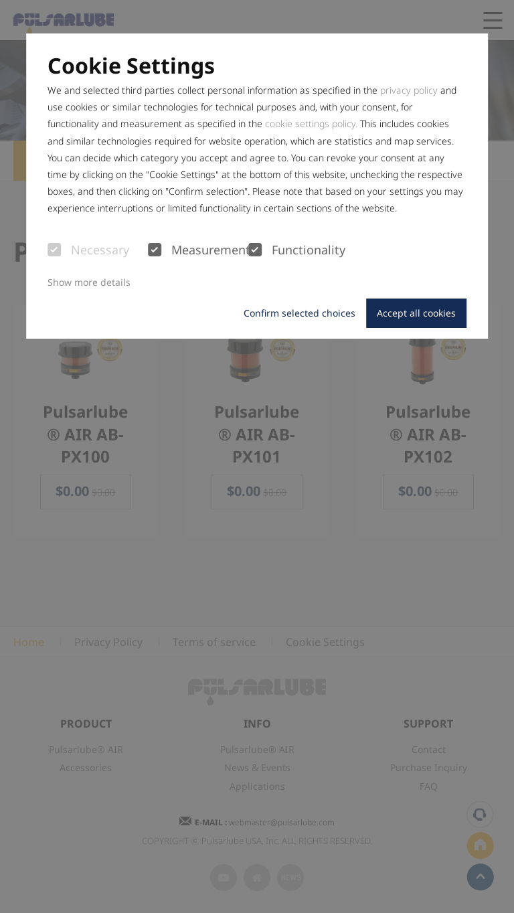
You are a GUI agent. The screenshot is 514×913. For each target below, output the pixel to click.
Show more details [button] (89, 282)
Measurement (198, 250)
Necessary (88, 250)
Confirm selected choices (299, 313)
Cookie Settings (131, 65)
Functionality (296, 250)
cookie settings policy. (311, 123)
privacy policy (409, 90)
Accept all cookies (416, 313)
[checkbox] (54, 249)
